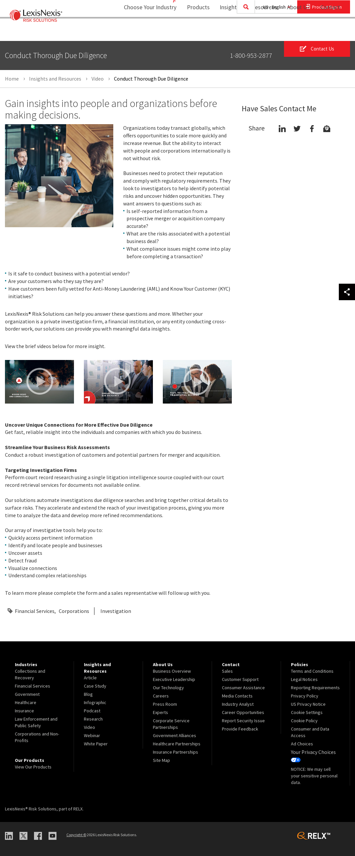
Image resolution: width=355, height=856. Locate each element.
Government (27, 694)
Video (89, 727)
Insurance (24, 711)
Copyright (76, 833)
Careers (161, 696)
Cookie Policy (304, 721)
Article (90, 678)
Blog (88, 694)
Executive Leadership (174, 679)
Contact (330, 31)
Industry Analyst (238, 704)
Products (194, 31)
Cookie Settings (307, 712)
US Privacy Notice (308, 704)
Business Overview (172, 671)
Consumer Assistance (243, 688)
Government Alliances (174, 735)
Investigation (115, 611)
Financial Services (34, 611)
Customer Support (240, 679)
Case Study (95, 686)
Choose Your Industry (141, 31)
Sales (227, 671)
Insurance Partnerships (175, 752)
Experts (160, 712)
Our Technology (168, 688)
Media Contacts (237, 696)
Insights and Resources (244, 31)
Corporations (74, 611)
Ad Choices (302, 744)
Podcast (92, 711)
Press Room (165, 704)
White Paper (96, 744)
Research (93, 719)
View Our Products (33, 767)
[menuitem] (194, 31)
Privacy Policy (304, 696)
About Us (294, 31)
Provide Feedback (240, 729)
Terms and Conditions (312, 671)
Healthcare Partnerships (176, 744)
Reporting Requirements (315, 688)
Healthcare (25, 702)
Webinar (92, 735)
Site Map (161, 760)
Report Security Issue (243, 721)
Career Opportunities (243, 712)
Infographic (95, 702)
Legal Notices (304, 679)
